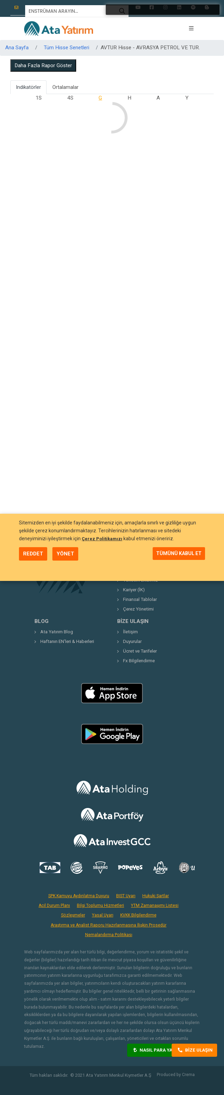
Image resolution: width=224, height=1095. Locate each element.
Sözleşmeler (73, 915)
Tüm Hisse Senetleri (66, 47)
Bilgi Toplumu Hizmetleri (100, 905)
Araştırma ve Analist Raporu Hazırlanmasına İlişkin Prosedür (108, 925)
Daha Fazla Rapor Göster (43, 65)
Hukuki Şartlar (155, 895)
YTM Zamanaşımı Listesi (155, 905)
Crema (188, 1074)
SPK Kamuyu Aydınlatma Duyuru (78, 895)
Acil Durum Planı (54, 905)
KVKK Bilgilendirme (138, 915)
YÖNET (65, 554)
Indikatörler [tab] (28, 87)
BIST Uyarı (125, 895)
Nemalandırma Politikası (108, 934)
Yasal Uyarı (102, 915)
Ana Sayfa (17, 47)
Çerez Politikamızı (102, 538)
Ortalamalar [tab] (65, 87)
